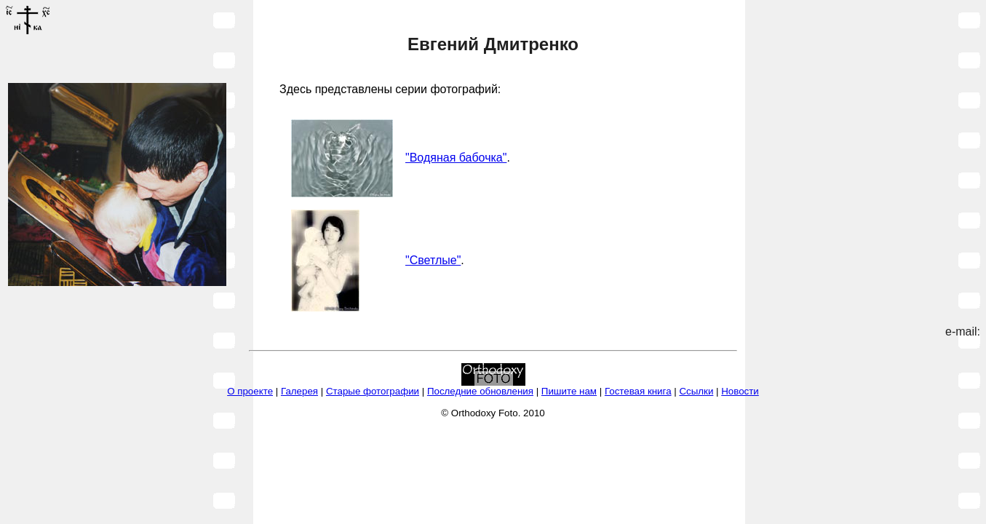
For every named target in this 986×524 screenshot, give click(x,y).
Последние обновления (480, 391)
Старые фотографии (372, 391)
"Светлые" (433, 260)
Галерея (299, 391)
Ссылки (696, 391)
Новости (740, 391)
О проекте (250, 391)
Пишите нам (569, 391)
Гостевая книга (638, 391)
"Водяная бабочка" (455, 157)
